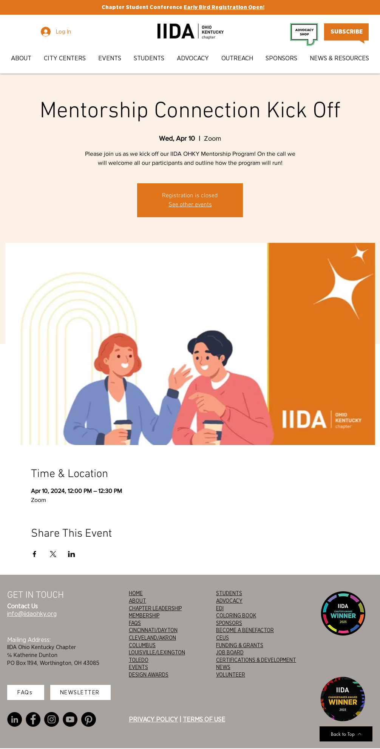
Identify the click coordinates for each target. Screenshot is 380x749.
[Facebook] (33, 719)
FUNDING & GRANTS (239, 645)
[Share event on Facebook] (34, 554)
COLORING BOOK (236, 615)
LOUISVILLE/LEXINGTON (157, 652)
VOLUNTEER (230, 675)
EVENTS (138, 667)
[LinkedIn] (14, 719)
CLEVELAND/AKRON (152, 638)
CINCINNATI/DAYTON (153, 630)
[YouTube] (70, 719)
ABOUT (137, 601)
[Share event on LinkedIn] (71, 554)
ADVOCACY (229, 601)
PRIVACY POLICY (153, 719)
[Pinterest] (88, 719)
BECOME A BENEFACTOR (245, 630)
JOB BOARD (230, 652)
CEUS (222, 638)
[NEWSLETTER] (80, 692)
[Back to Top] (346, 733)
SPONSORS (229, 623)
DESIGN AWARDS (148, 675)
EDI (220, 608)
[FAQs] (25, 692)
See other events (190, 205)
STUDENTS (229, 593)
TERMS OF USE (204, 719)
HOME (136, 593)
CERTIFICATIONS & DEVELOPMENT (256, 660)
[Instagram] (51, 719)
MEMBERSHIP (144, 615)
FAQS (135, 623)
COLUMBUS (142, 645)
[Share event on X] (53, 554)
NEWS (223, 667)
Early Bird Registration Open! (224, 7)
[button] (21, 58)
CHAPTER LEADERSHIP (155, 608)
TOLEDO (138, 660)
